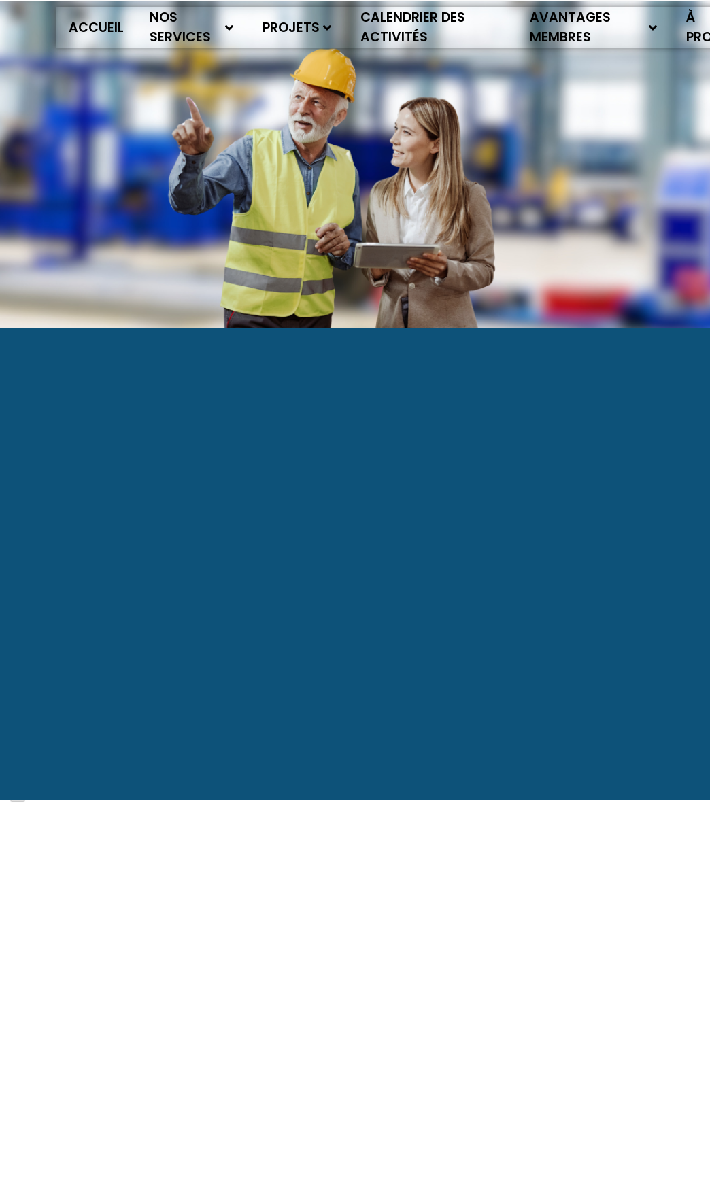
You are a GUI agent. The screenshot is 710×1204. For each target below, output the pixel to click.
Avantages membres (594, 27)
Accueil (96, 27)
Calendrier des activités (412, 27)
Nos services (191, 27)
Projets (297, 27)
